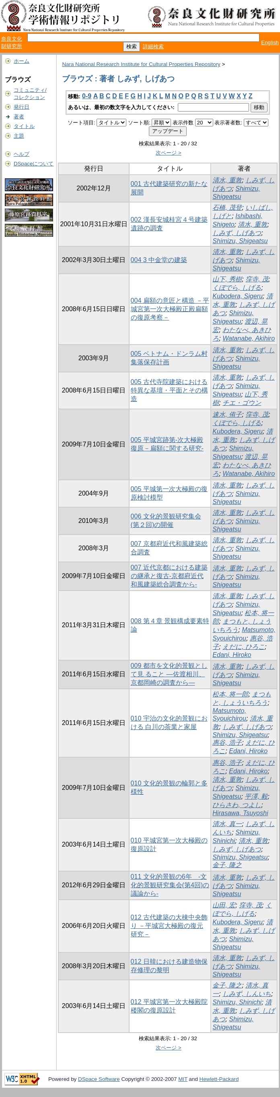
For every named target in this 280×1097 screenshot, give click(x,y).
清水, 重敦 (227, 180)
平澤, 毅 (256, 796)
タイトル (24, 126)
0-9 (86, 96)
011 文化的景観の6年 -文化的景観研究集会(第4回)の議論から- (170, 885)
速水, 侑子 (227, 414)
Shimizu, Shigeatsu (240, 241)
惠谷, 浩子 (227, 742)
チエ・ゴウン (241, 402)
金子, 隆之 (227, 864)
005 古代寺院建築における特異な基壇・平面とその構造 (169, 390)
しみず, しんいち (246, 993)
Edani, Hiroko (231, 654)
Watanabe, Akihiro (248, 338)
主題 (19, 136)
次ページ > (168, 153)
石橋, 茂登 (227, 207)
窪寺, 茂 (256, 279)
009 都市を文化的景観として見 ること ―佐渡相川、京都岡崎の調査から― (169, 674)
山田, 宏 (223, 905)
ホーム (21, 61)
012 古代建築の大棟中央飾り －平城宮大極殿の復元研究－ (169, 926)
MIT (182, 1079)
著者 (19, 117)
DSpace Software (99, 1079)
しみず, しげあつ (236, 232)
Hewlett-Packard (219, 1079)
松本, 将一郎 (230, 694)
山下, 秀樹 (227, 279)
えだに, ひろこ (243, 646)
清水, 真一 (227, 823)
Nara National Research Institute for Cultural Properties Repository (141, 64)
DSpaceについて (34, 164)
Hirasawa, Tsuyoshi (240, 813)
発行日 (21, 107)
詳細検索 (153, 46)
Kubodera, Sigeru (237, 296)
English (270, 42)
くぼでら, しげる (236, 287)
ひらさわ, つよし (236, 805)
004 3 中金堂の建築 (159, 259)
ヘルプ (21, 154)
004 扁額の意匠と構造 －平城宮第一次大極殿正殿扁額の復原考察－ (170, 309)
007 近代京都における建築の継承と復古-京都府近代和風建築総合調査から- (169, 576)
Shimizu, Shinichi (236, 1002)
